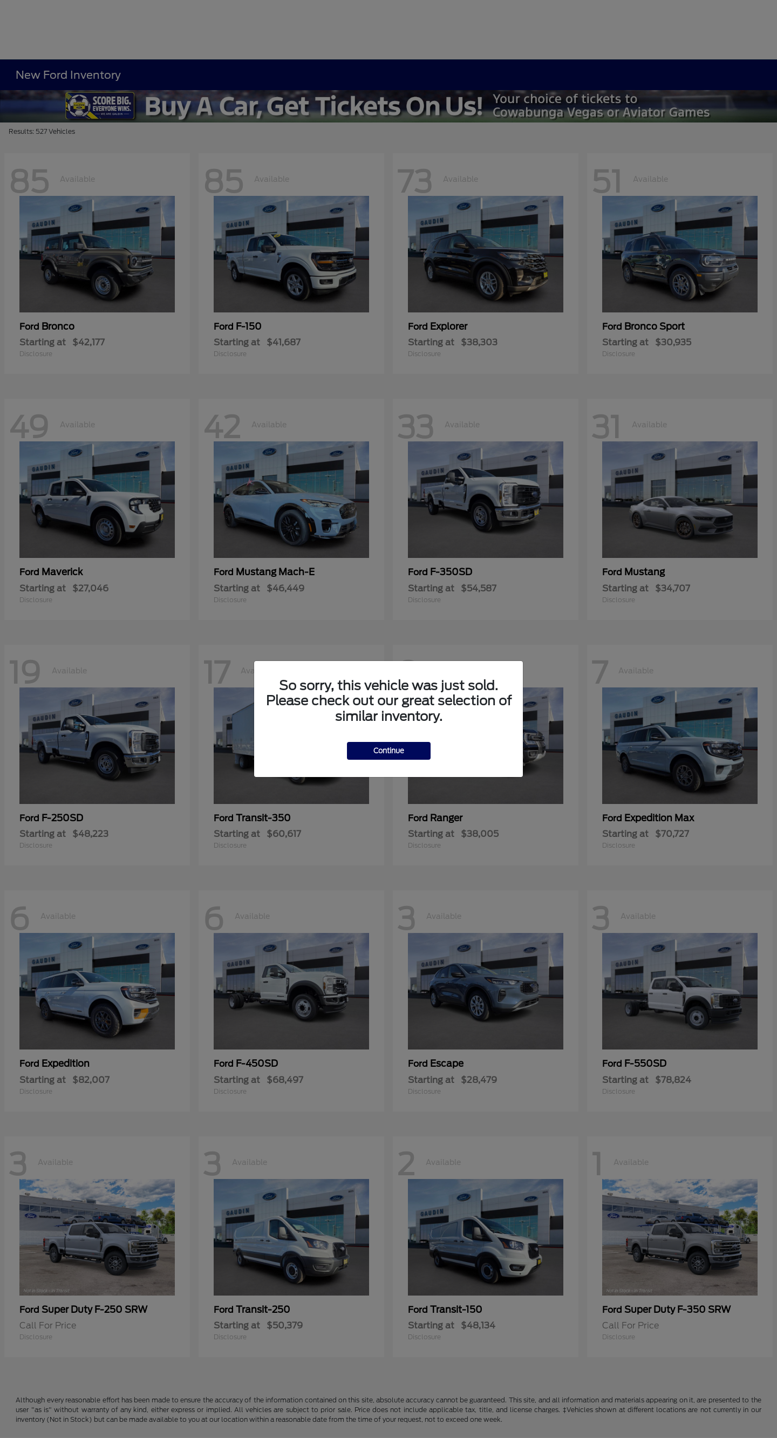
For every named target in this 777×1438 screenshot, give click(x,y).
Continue (388, 751)
